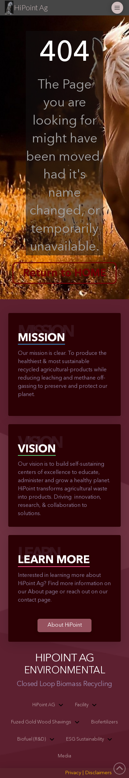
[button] (117, 8)
